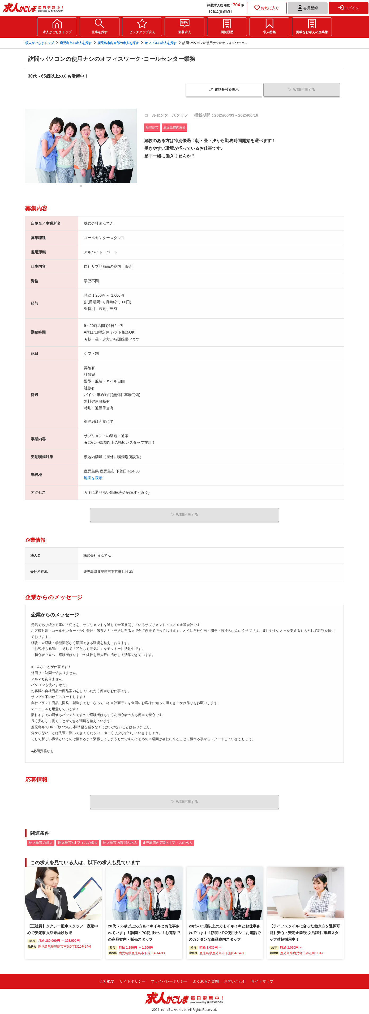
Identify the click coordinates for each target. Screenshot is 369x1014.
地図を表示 (93, 477)
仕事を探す (100, 32)
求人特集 (269, 32)
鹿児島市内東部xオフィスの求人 (167, 841)
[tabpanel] (81, 145)
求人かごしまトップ (57, 32)
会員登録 (308, 8)
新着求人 (184, 32)
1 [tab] (81, 187)
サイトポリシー (132, 980)
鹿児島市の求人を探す (76, 43)
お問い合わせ (235, 980)
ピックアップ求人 (142, 32)
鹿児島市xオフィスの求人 (77, 841)
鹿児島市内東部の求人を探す (118, 43)
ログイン (348, 8)
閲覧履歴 (227, 32)
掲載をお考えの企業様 (312, 32)
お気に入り (266, 8)
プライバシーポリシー (169, 980)
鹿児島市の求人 (41, 841)
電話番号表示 (224, 89)
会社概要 (107, 980)
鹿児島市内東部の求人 (120, 841)
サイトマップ (262, 980)
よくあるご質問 (206, 980)
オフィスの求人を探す (161, 43)
